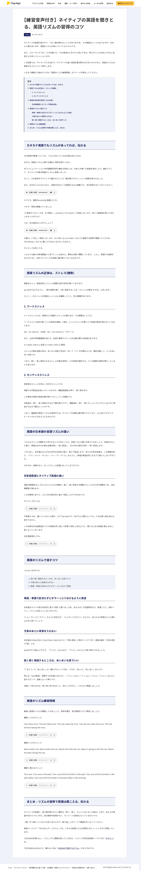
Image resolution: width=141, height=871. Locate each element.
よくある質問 (98, 3)
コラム (10, 868)
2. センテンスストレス (40, 96)
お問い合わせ (90, 868)
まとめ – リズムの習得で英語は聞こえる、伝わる (47, 128)
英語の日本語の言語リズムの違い (42, 100)
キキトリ (109, 838)
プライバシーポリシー (21, 868)
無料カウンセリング (125, 3)
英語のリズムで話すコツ (38, 108)
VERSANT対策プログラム (68, 848)
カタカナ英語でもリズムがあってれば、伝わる (46, 84)
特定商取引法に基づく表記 (37, 868)
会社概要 (50, 868)
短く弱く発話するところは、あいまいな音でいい (49, 120)
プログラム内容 (37, 3)
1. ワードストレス (38, 92)
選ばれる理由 (85, 3)
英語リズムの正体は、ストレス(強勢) (43, 88)
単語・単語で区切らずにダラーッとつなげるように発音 (52, 112)
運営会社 (110, 3)
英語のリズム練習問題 (38, 124)
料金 (59, 3)
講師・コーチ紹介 (71, 3)
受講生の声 (51, 3)
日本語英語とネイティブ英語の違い (44, 104)
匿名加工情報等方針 (78, 868)
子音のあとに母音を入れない (42, 116)
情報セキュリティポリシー (62, 868)
